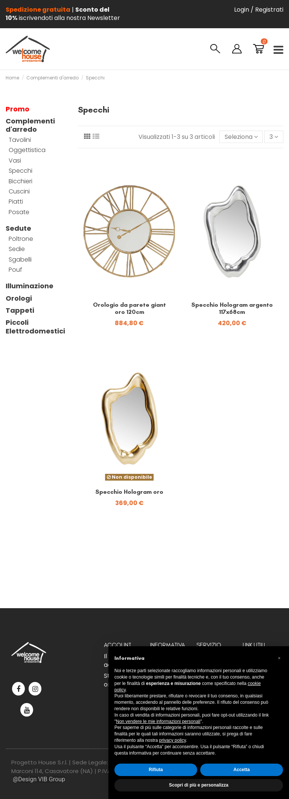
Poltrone (21, 239)
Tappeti (20, 310)
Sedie (17, 249)
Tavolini (20, 140)
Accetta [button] (241, 769)
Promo (17, 109)
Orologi (19, 298)
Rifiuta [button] (156, 769)
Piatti (16, 202)
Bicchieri (20, 181)
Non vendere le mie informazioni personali (158, 721)
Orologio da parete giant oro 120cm (129, 308)
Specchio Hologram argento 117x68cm (232, 308)
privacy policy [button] (172, 740)
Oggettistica (27, 150)
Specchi (20, 171)
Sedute (18, 228)
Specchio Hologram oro (129, 491)
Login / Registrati (258, 9)
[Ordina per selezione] (241, 137)
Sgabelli (20, 260)
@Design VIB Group (39, 779)
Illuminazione (29, 286)
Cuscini (19, 191)
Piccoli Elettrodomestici (35, 326)
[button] (279, 658)
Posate (19, 212)
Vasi (15, 161)
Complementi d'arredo (30, 125)
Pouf (15, 270)
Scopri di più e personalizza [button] (198, 785)
